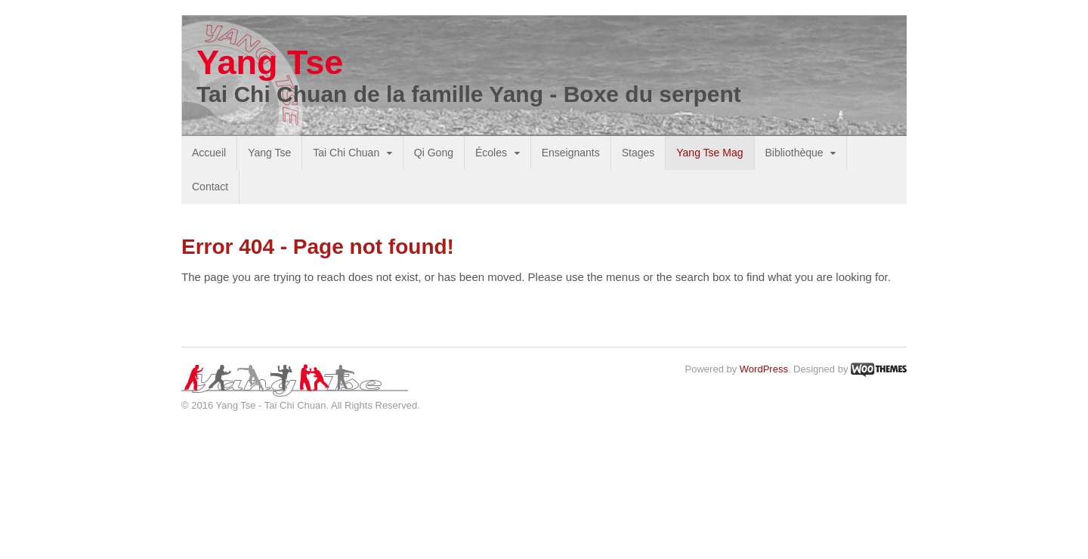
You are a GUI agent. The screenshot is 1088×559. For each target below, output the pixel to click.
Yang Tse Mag (709, 153)
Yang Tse (269, 62)
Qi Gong (433, 153)
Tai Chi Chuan (346, 153)
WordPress (764, 369)
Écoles (491, 153)
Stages (638, 153)
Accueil (209, 153)
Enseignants (571, 153)
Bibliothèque (794, 153)
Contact (210, 187)
